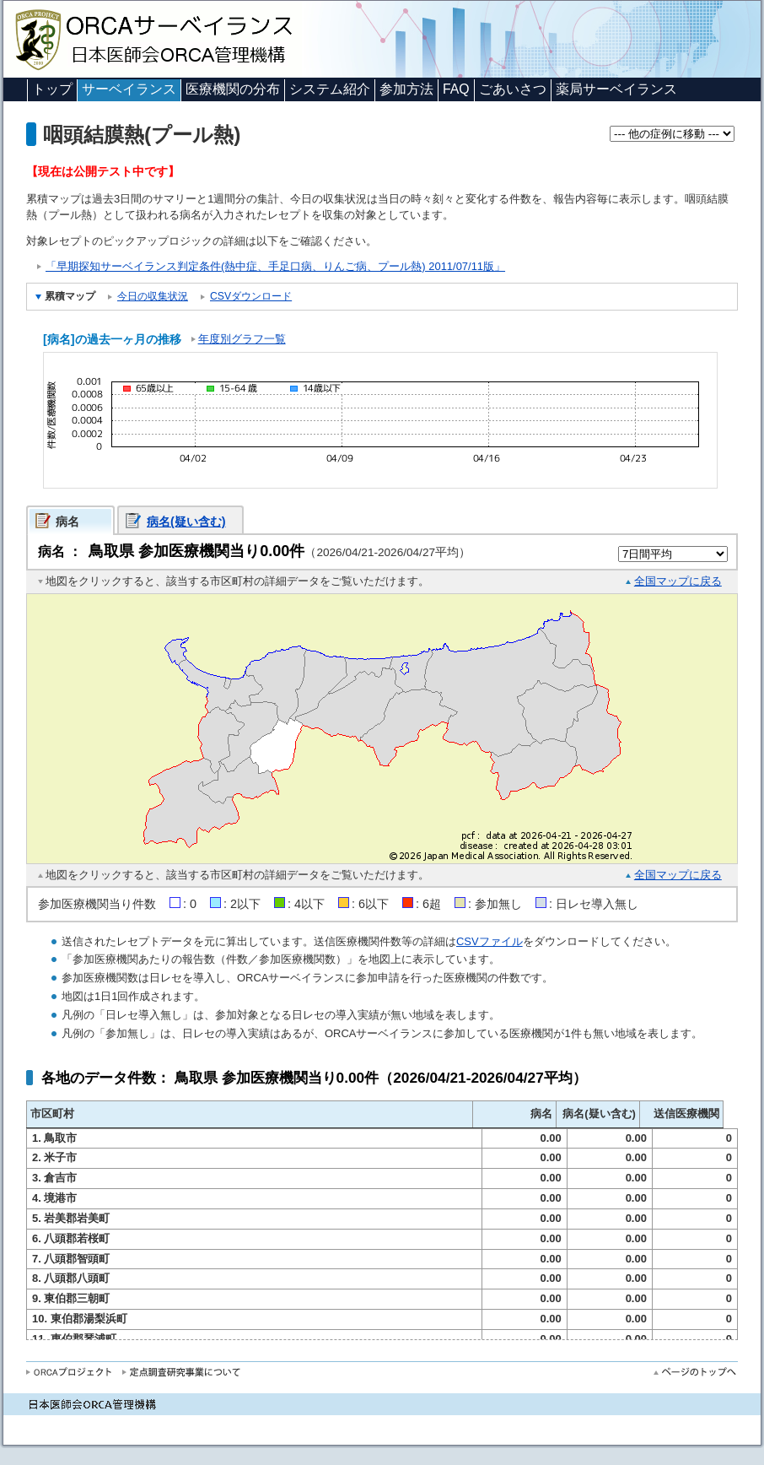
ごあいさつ (512, 89)
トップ (52, 89)
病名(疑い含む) (186, 521)
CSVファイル (489, 941)
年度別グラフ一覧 (242, 338)
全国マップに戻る (678, 581)
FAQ (456, 89)
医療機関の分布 (233, 89)
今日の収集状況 (152, 296)
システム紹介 (329, 89)
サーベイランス (129, 89)
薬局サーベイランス (616, 89)
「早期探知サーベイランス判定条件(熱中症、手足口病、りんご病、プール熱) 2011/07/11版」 (275, 266)
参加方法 (406, 89)
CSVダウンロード (251, 296)
